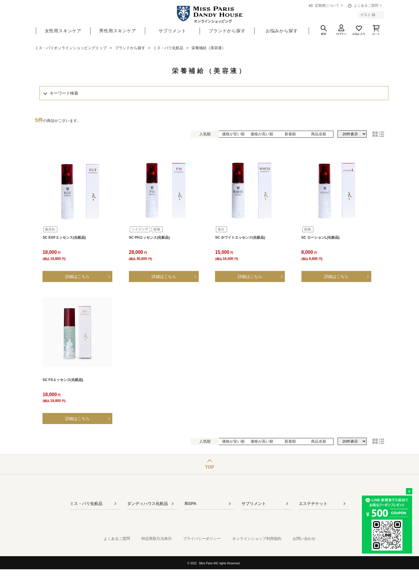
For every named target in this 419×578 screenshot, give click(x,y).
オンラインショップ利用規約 (256, 538)
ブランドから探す (227, 30)
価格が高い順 (262, 134)
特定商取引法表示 (156, 538)
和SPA (190, 503)
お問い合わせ (304, 538)
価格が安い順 (233, 134)
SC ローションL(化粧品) (320, 237)
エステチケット (313, 503)
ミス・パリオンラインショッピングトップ (71, 48)
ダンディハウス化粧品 (147, 503)
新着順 (290, 134)
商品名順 (318, 134)
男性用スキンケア (117, 30)
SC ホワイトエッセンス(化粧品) (240, 237)
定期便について (327, 5)
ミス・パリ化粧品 (168, 48)
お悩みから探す (282, 30)
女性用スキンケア (63, 30)
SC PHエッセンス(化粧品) (149, 237)
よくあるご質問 (366, 5)
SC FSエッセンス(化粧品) (62, 380)
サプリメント (172, 30)
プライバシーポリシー (202, 538)
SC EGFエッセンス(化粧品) (64, 237)
